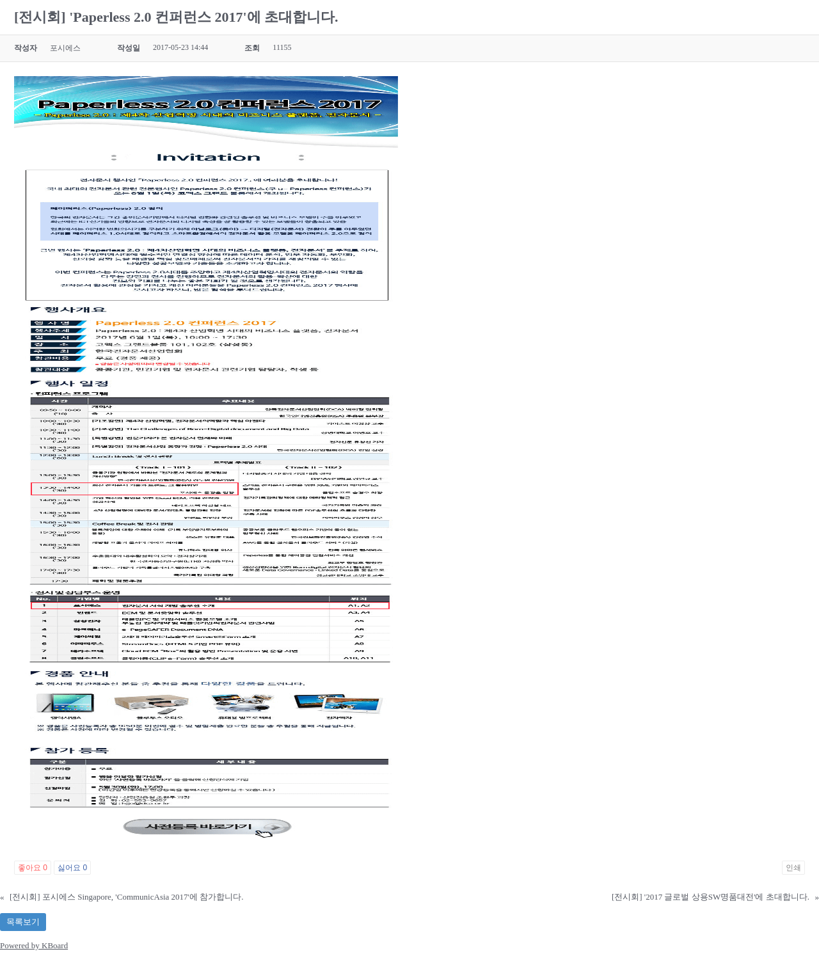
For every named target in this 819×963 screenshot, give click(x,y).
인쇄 (793, 867)
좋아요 (32, 867)
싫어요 (72, 867)
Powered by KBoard (34, 945)
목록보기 (23, 922)
